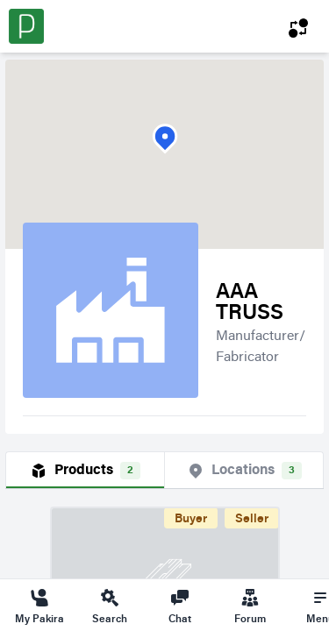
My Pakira (39, 605)
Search (109, 605)
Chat (179, 605)
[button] (165, 139)
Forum (250, 605)
